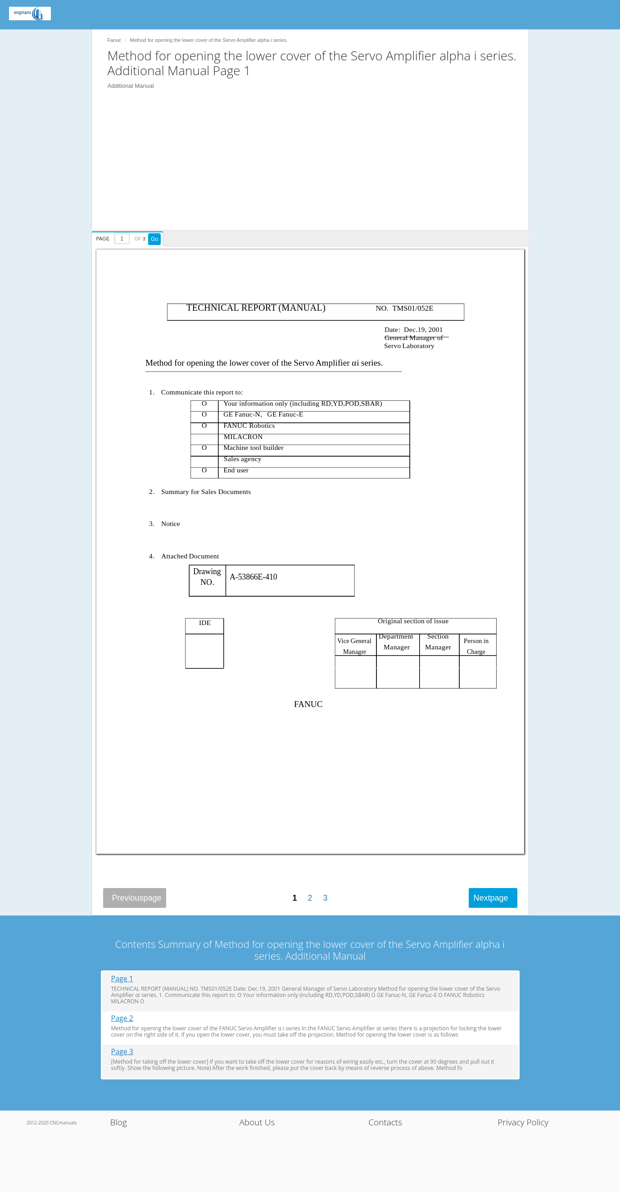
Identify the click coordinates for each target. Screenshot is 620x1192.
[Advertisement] (315, 167)
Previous (137, 898)
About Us (257, 1122)
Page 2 (122, 1018)
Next (490, 898)
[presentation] (128, 237)
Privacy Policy (523, 1122)
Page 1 (122, 979)
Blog (118, 1122)
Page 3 (122, 1051)
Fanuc (115, 40)
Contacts (385, 1122)
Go (154, 239)
